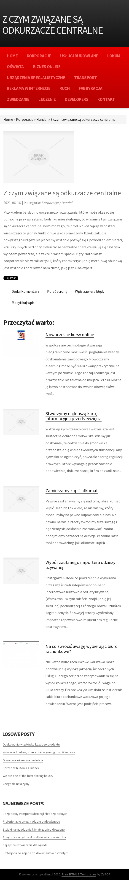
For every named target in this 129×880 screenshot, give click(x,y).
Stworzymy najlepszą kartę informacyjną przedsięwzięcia (74, 415)
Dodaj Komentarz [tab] (25, 291)
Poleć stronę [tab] (57, 291)
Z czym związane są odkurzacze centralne (83, 119)
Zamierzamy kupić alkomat (72, 490)
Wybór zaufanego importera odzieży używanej (80, 564)
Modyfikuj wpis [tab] (23, 302)
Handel (42, 119)
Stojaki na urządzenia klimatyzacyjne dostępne (34, 830)
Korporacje (24, 119)
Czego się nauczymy (16, 784)
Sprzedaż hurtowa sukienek (21, 768)
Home (8, 119)
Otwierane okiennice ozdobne (23, 760)
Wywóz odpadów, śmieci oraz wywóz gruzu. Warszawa (39, 752)
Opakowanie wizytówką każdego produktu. (31, 744)
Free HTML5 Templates (79, 874)
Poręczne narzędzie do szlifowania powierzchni (34, 837)
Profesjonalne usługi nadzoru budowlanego (31, 822)
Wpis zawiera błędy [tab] (89, 291)
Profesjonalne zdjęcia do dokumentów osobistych (35, 853)
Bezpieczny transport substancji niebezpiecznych (35, 814)
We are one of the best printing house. (28, 776)
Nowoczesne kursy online (70, 334)
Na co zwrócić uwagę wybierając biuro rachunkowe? (82, 648)
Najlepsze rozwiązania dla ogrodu (25, 845)
